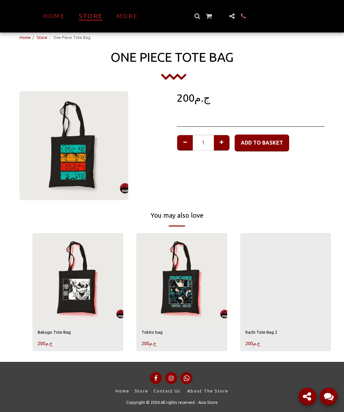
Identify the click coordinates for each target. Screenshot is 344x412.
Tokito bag (154, 333)
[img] (77, 278)
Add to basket (262, 143)
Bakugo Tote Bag (58, 333)
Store (42, 37)
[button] (208, 16)
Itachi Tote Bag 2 (265, 333)
